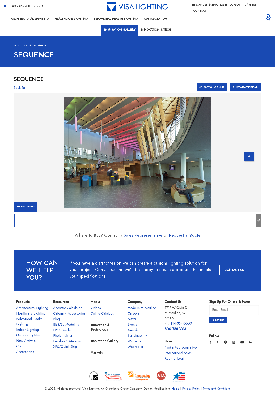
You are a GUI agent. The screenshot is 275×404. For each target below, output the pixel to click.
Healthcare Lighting (71, 19)
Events (132, 324)
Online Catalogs (102, 313)
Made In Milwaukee (142, 307)
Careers (250, 4)
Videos (96, 307)
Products (23, 301)
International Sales (178, 353)
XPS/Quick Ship (65, 346)
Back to (19, 87)
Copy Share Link (212, 87)
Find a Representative (181, 347)
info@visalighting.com (25, 6)
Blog (56, 319)
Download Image (246, 87)
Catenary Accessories (69, 313)
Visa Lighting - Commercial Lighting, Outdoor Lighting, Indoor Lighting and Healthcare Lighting (137, 7)
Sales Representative (143, 235)
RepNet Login (175, 358)
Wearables (136, 346)
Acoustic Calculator (67, 307)
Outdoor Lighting (28, 335)
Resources (199, 4)
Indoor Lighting (27, 329)
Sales (223, 4)
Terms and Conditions (217, 388)
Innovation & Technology (100, 327)
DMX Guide (62, 330)
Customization (155, 19)
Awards (133, 330)
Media (213, 4)
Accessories (25, 351)
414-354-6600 (181, 323)
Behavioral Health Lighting (116, 19)
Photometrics (63, 335)
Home (17, 45)
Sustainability (137, 335)
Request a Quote (185, 235)
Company (236, 4)
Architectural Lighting (30, 19)
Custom (21, 346)
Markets (97, 352)
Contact (200, 11)
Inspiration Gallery (119, 30)
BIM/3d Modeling (66, 324)
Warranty (134, 341)
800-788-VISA (175, 328)
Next (247, 153)
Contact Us (234, 270)
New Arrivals (26, 340)
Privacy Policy (191, 388)
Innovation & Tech (156, 30)
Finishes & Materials (68, 341)
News (132, 319)
